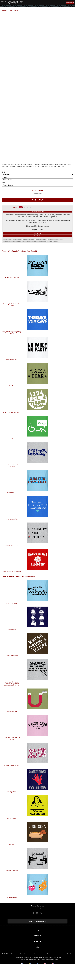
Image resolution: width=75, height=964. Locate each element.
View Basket (71, 2)
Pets (10, 239)
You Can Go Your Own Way (12, 765)
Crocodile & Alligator (12, 871)
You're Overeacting (11, 897)
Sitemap (56, 959)
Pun (23, 241)
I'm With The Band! (11, 603)
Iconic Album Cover (16, 241)
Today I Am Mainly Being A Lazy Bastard (11, 332)
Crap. (11, 438)
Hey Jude (34, 241)
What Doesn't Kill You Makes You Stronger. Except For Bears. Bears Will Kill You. (11, 683)
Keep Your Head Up (12, 519)
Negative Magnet (12, 711)
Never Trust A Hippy (12, 655)
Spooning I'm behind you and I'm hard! (11, 304)
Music (44, 239)
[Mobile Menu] (2, 2)
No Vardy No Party (11, 359)
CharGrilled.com (41, 959)
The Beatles (31, 239)
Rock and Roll (7, 241)
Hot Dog (11, 844)
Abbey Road (38, 239)
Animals (14, 239)
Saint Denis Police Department (12, 571)
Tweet (15, 207)
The (51, 241)
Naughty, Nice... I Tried (11, 545)
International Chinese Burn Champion (12, 465)
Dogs (6, 239)
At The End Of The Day (12, 277)
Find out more (57, 957)
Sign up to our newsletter (37, 921)
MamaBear (12, 386)
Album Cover (50, 239)
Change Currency (38, 193)
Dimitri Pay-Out (11, 492)
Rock (61, 239)
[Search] (6, 2)
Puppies (25, 239)
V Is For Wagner (11, 818)
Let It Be (28, 241)
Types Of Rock (11, 629)
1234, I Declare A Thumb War (11, 412)
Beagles (55, 241)
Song (57, 239)
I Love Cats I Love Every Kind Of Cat (11, 738)
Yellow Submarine (42, 241)
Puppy (19, 239)
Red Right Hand (11, 792)
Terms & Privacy (50, 959)
